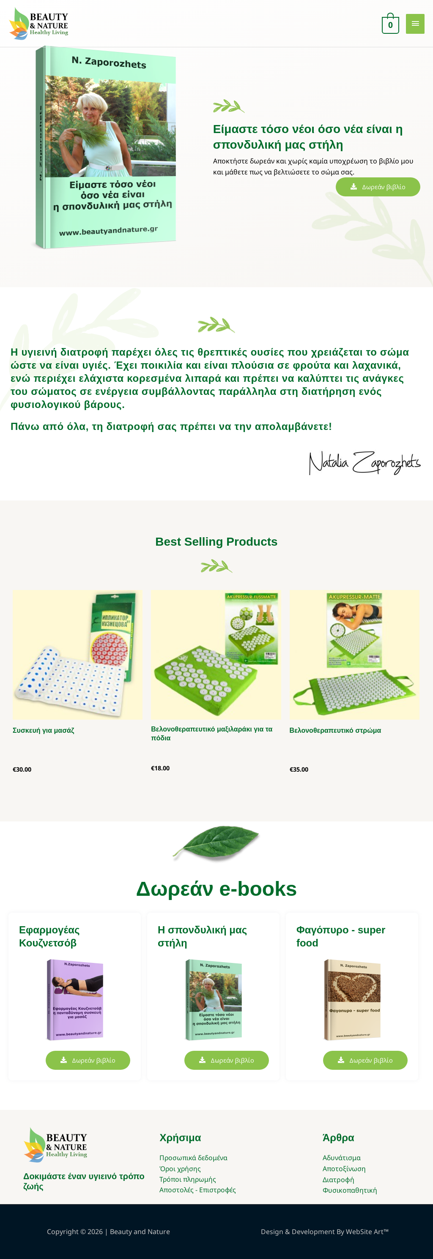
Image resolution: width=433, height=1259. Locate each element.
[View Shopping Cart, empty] (389, 24)
